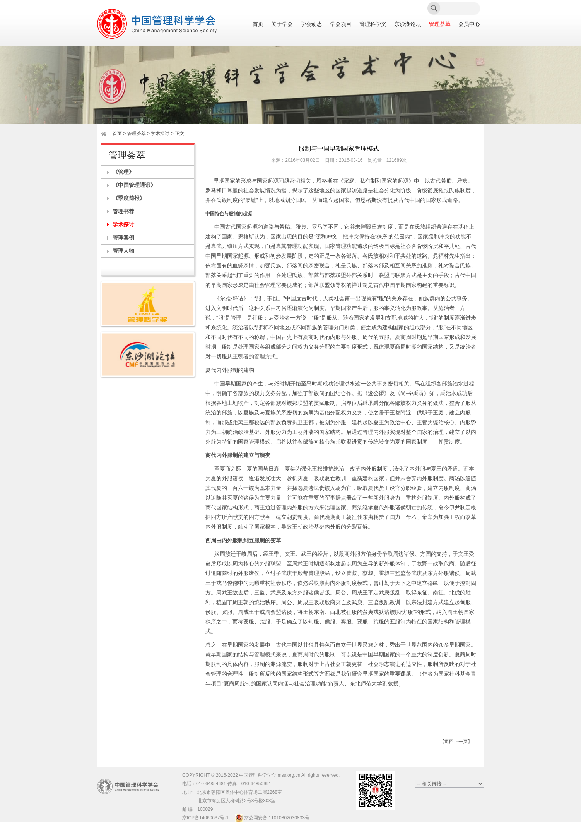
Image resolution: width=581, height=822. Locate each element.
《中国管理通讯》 (134, 185)
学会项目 (341, 24)
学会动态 (311, 24)
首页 (258, 24)
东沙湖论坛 (407, 24)
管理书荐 (123, 211)
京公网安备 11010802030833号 (272, 817)
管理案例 (123, 238)
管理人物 (123, 251)
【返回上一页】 (456, 741)
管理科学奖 (372, 24)
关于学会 (282, 24)
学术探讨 (123, 224)
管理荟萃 (440, 24)
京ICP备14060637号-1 (206, 817)
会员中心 (469, 24)
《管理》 (123, 172)
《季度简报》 (129, 198)
